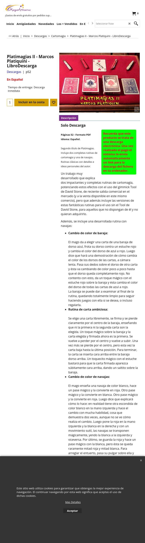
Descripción (68, 118)
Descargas (14, 72)
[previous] (88, 23)
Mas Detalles (73, 502)
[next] (92, 23)
